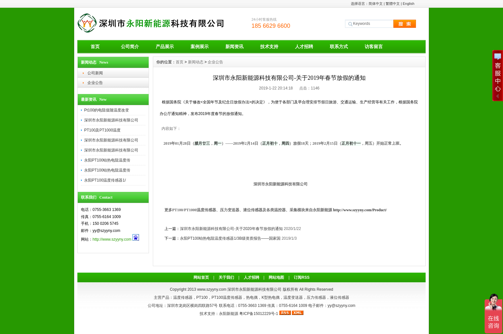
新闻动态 (195, 62)
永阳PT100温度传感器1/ (105, 180)
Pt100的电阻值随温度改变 (106, 110)
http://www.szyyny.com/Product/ (360, 210)
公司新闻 (95, 73)
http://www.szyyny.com (112, 239)
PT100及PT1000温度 (102, 130)
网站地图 (276, 277)
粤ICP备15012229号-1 (258, 313)
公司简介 (130, 46)
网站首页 (201, 277)
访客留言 (374, 46)
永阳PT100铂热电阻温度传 (107, 160)
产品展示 (165, 46)
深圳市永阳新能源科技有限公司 (111, 120)
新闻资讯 (234, 46)
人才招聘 (304, 46)
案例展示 (200, 46)
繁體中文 (393, 3)
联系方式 (339, 46)
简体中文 (376, 3)
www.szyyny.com (211, 289)
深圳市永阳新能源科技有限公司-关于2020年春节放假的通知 (231, 228)
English (408, 3)
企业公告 (95, 82)
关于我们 (226, 277)
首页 (95, 46)
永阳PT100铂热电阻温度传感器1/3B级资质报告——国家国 (230, 238)
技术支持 (269, 46)
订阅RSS (302, 277)
